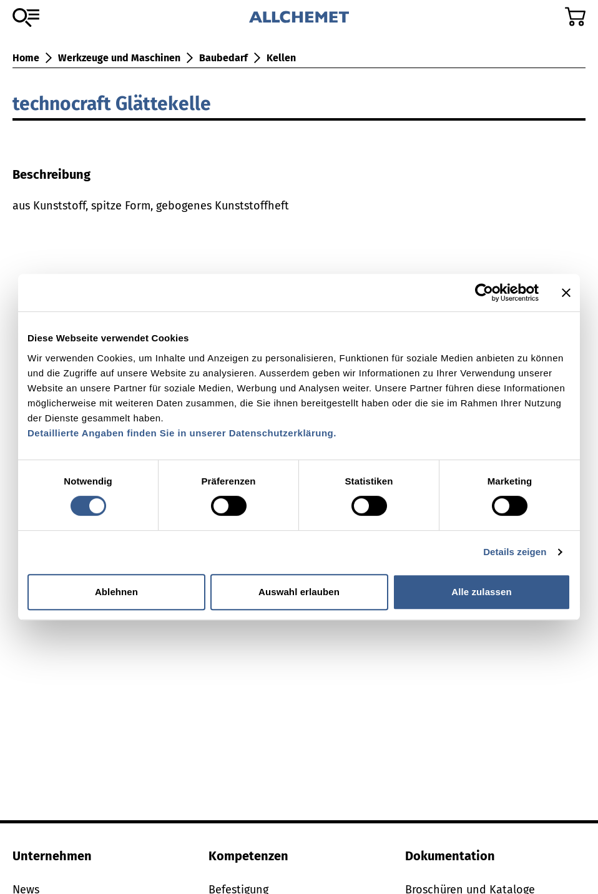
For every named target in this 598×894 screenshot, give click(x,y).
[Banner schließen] (566, 292)
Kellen (281, 58)
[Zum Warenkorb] (575, 16)
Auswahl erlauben (299, 591)
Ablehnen (116, 591)
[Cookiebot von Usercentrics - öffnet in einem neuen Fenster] (484, 292)
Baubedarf (223, 58)
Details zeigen (514, 551)
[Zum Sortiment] (25, 17)
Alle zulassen (481, 591)
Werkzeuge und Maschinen (119, 58)
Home (25, 58)
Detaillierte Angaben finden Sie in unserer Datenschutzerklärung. (181, 433)
